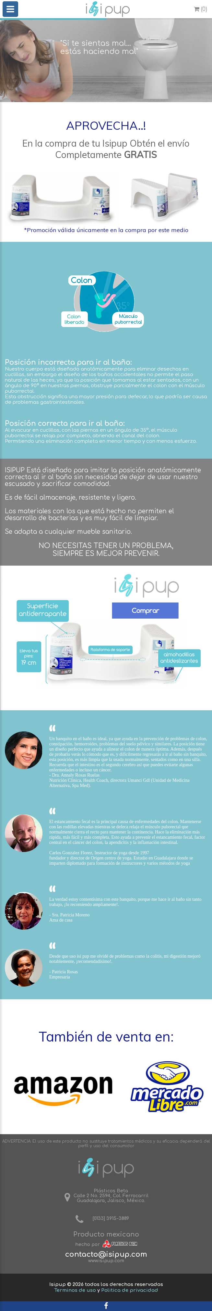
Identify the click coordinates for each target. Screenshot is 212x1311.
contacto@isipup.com (106, 1254)
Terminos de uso (75, 1290)
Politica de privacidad (129, 1290)
